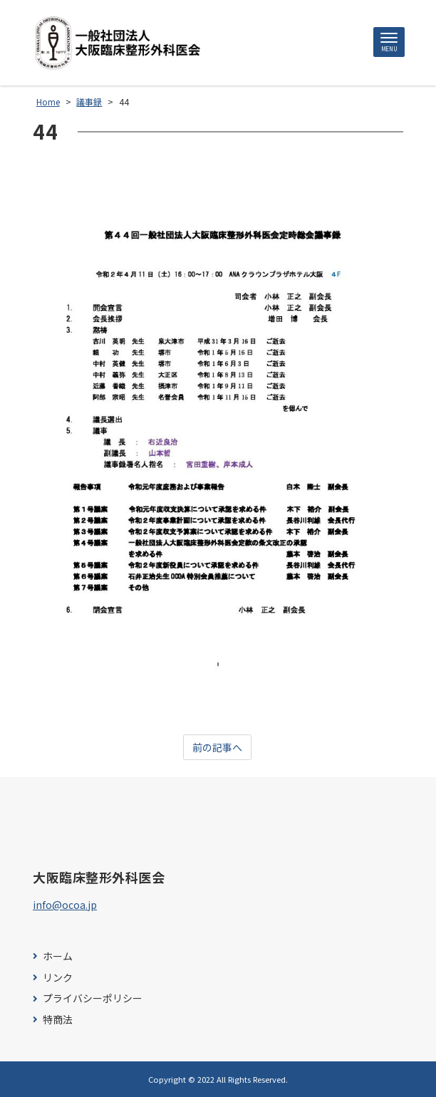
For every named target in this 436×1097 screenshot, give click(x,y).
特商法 (58, 1019)
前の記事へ (217, 747)
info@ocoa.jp (65, 905)
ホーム (58, 956)
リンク (58, 977)
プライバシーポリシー (92, 998)
